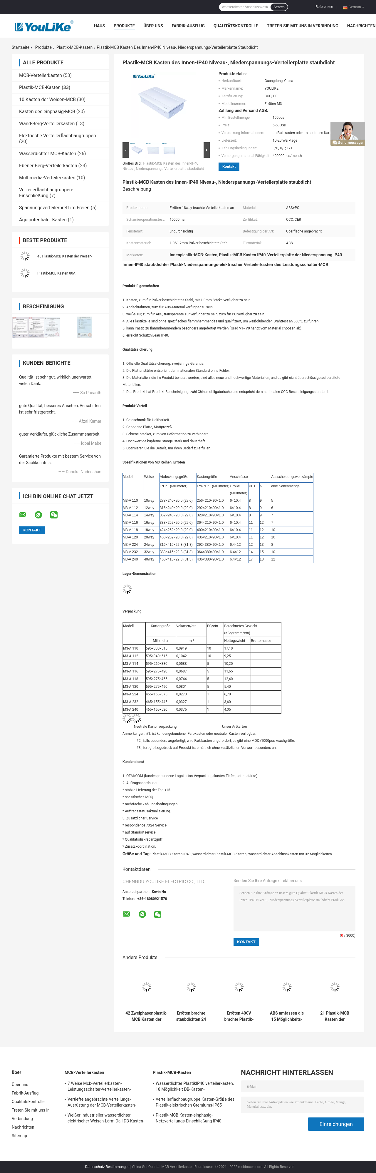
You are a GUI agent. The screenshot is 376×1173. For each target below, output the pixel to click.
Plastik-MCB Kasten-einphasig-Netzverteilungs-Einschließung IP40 (188, 1118)
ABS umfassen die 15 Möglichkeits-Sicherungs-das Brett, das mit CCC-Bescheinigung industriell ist (287, 1016)
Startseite (20, 47)
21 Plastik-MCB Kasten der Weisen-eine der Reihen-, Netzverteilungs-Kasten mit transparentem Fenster (334, 1016)
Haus (99, 26)
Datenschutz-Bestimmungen (107, 1167)
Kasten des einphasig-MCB (47, 111)
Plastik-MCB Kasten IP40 (171, 854)
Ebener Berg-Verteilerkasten (48, 165)
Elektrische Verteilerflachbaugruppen (57, 135)
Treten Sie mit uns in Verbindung (302, 26)
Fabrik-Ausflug (188, 26)
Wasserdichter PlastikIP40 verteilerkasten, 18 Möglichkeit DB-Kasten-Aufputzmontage (195, 1087)
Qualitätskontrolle (236, 26)
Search (279, 7)
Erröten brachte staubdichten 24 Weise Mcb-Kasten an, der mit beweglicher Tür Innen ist (191, 1016)
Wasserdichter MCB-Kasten (47, 153)
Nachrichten (361, 26)
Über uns (153, 26)
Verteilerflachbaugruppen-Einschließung (46, 192)
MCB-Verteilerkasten (40, 75)
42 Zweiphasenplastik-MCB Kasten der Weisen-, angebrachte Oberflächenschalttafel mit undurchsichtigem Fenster (146, 1016)
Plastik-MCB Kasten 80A (56, 273)
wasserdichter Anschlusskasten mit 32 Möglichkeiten (290, 854)
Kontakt (229, 166)
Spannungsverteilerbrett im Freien (54, 207)
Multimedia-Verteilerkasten (47, 177)
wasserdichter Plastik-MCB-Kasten (219, 854)
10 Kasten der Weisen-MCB (47, 99)
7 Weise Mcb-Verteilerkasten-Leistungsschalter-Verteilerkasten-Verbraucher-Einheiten (99, 1087)
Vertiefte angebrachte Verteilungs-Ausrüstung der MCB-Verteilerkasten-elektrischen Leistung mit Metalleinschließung (102, 1103)
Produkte (124, 26)
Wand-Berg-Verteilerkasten (47, 123)
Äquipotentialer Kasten (43, 219)
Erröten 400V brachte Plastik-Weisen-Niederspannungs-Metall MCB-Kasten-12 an (239, 1016)
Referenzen (324, 7)
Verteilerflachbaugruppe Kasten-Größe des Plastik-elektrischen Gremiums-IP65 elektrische (195, 1103)
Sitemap (19, 1135)
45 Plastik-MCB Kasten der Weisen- (64, 256)
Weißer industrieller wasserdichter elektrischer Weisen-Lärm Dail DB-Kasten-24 (106, 1119)
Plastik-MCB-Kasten (74, 47)
